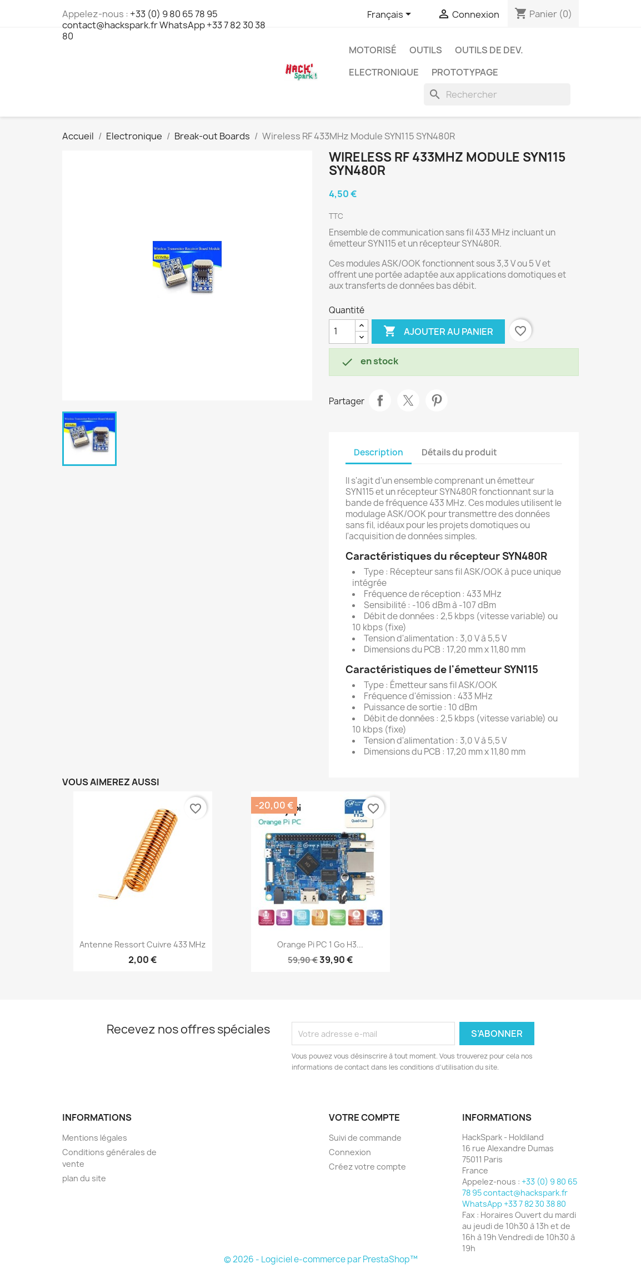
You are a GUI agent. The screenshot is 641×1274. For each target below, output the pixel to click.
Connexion (350, 1152)
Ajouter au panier (438, 331)
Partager (380, 400)
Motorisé (373, 50)
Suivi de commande (365, 1137)
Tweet (408, 400)
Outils (425, 50)
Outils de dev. (489, 50)
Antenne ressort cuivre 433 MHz (142, 944)
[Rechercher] (497, 94)
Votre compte (364, 1117)
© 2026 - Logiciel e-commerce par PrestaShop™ (321, 1259)
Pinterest (436, 400)
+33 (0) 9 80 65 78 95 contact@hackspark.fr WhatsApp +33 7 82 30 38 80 (164, 25)
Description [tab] (378, 452)
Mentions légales (94, 1137)
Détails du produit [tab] (459, 452)
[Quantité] (342, 331)
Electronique (384, 72)
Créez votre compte (367, 1166)
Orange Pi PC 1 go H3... (320, 944)
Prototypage (465, 72)
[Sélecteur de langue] (391, 15)
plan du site (84, 1178)
